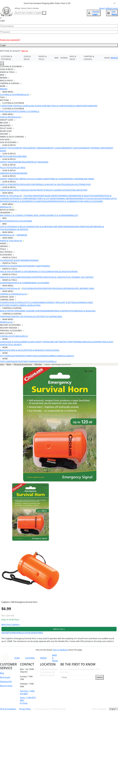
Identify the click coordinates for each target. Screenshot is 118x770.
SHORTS (14, 111)
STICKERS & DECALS (16, 350)
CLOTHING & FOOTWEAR (6, 58)
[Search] (28, 13)
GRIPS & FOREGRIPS (9, 184)
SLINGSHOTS (65, 271)
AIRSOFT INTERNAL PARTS (94, 148)
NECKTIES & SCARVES (40, 226)
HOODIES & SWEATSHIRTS (76, 106)
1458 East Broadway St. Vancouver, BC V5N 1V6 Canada (49, 672)
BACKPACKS (36, 288)
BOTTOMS (29, 361)
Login (59, 45)
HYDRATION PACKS (49, 288)
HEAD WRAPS (80, 226)
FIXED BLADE (13, 260)
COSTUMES (15, 336)
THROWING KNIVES (65, 195)
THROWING (25, 260)
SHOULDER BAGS (65, 288)
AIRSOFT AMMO (7, 179)
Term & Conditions (8, 709)
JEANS (8, 111)
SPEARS (76, 198)
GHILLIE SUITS (34, 316)
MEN (56, 58)
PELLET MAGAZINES (39, 162)
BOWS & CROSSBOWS (25, 271)
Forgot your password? (10, 40)
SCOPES (21, 184)
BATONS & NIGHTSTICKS (85, 195)
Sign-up (24, 51)
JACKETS (16, 361)
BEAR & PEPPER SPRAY (9, 311)
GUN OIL (29, 190)
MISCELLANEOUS (66, 356)
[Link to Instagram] (87, 657)
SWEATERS (92, 106)
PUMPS (14, 305)
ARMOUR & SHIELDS (9, 277)
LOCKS (94, 342)
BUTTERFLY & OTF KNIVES (45, 198)
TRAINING (34, 260)
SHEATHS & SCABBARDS (67, 201)
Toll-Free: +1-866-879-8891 (27, 692)
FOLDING (4, 260)
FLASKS (39, 356)
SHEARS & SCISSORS (19, 201)
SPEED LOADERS (74, 179)
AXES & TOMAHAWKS (24, 198)
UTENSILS (20, 302)
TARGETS (4, 190)
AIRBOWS (4, 173)
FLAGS (52, 350)
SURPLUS (24, 336)
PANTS (3, 111)
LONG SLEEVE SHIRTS (38, 106)
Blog (2, 673)
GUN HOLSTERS (76, 184)
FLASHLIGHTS (98, 198)
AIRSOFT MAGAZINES (9, 162)
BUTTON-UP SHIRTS (56, 106)
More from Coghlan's (10, 624)
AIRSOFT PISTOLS (7, 148)
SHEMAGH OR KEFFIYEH (17, 229)
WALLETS (74, 215)
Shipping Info (6, 681)
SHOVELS (56, 271)
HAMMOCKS (43, 302)
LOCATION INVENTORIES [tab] (32, 632)
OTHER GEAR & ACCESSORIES (90, 201)
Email (23, 703)
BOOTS (3, 221)
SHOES (9, 221)
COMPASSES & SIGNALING (84, 311)
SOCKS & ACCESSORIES (22, 221)
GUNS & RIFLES (27, 58)
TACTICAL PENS (69, 277)
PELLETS (26, 179)
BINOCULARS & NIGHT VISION (35, 342)
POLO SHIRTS (23, 106)
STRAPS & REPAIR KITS (63, 311)
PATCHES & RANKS (33, 350)
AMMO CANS (25, 311)
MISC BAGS (89, 288)
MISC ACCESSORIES (40, 283)
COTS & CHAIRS (31, 302)
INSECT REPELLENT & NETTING (62, 302)
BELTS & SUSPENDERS (60, 215)
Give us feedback (60, 649)
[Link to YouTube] (76, 657)
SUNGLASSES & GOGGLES (11, 342)
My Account (5, 677)
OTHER (84, 190)
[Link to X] (99, 657)
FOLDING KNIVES (31, 195)
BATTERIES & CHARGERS (56, 179)
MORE (107, 58)
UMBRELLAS (53, 356)
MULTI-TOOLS (86, 198)
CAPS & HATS (5, 226)
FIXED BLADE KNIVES (48, 195)
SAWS (49, 271)
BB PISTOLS (5, 156)
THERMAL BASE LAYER (34, 215)
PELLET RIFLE (19, 167)
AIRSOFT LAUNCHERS (56, 148)
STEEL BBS (18, 179)
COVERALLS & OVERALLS (28, 111)
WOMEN (64, 58)
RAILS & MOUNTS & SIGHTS (51, 184)
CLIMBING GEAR (24, 305)
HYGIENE (4, 302)
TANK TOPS (13, 106)
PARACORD (10, 316)
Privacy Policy (25, 709)
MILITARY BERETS (57, 226)
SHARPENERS (51, 201)
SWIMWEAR (22, 235)
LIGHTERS (15, 356)
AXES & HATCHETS (8, 271)
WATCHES (32, 356)
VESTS (22, 361)
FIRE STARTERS (37, 311)
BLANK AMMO (88, 179)
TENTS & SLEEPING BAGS (51, 316)
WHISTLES (23, 356)
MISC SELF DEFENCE (85, 277)
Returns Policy (6, 685)
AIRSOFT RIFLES (22, 148)
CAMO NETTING (56, 342)
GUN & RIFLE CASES (16, 190)
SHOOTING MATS (73, 190)
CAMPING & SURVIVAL (89, 58)
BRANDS (114, 58)
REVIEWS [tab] (17, 632)
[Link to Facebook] (82, 657)
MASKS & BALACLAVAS (21, 226)
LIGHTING (36, 305)
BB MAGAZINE (25, 162)
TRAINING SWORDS (64, 198)
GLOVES (47, 215)
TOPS (2, 361)
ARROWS (23, 173)
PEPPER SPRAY (42, 277)
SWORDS (99, 195)
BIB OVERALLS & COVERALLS (12, 215)
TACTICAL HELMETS (13, 344)
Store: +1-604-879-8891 (28, 699)
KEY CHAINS (5, 356)
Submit (99, 677)
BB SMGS (23, 156)
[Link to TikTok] (93, 657)
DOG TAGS (45, 350)
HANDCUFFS (30, 277)
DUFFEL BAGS (78, 288)
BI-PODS (87, 184)
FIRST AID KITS (21, 316)
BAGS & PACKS (73, 58)
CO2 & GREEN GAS (38, 179)
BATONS (21, 277)
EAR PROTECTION (40, 190)
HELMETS (90, 226)
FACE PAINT (68, 342)
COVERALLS (5, 336)
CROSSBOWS (14, 173)
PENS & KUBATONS (36, 201)
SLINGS (66, 184)
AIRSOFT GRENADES (37, 148)
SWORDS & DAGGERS (9, 266)
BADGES (3, 350)
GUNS (17, 658)
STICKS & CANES (55, 277)
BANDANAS (70, 226)
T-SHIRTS (4, 106)
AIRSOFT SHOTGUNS (74, 148)
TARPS (2, 316)
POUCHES (26, 288)
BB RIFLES (14, 156)
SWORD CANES (34, 266)
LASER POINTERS (31, 184)
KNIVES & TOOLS (42, 58)
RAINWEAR (48, 311)
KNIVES (43, 658)
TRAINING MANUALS (82, 342)
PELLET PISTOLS (7, 167)
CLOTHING (30, 658)
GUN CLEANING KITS (57, 190)
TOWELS (7, 305)
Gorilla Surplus (42, 709)
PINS (57, 350)
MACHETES (10, 198)
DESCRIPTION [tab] (7, 632)
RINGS (45, 356)
